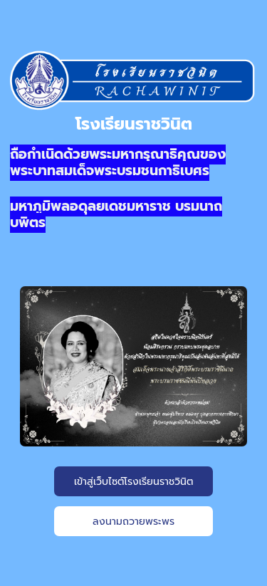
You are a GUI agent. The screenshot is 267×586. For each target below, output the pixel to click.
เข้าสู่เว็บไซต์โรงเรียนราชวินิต (133, 481)
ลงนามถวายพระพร (133, 521)
